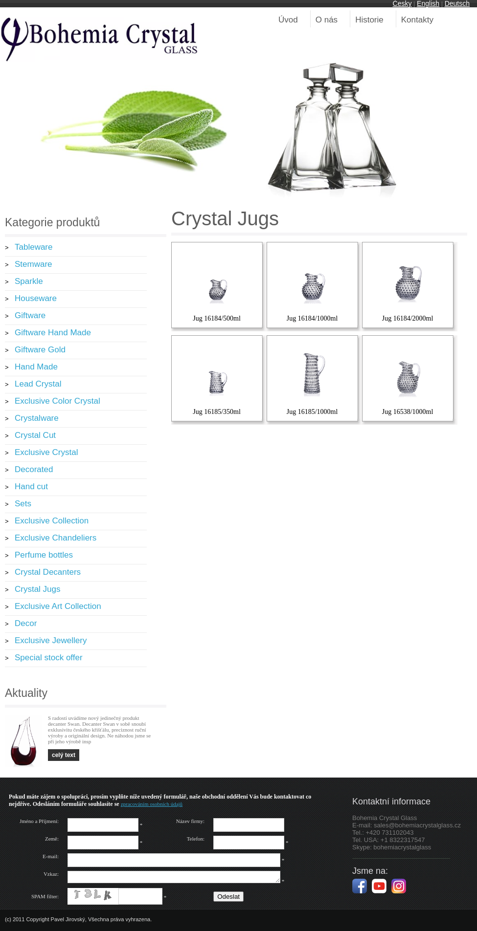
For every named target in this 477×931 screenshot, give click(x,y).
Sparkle (29, 281)
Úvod (288, 19)
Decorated (34, 469)
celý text (63, 755)
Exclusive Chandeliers (55, 537)
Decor (26, 623)
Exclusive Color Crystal (57, 401)
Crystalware (37, 418)
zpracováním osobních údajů (151, 804)
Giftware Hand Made (53, 332)
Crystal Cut (35, 435)
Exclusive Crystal (46, 452)
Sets (23, 503)
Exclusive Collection (52, 520)
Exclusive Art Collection (58, 606)
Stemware (33, 264)
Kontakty (417, 19)
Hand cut (31, 486)
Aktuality (26, 693)
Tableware (34, 247)
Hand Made (36, 366)
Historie (369, 19)
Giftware (30, 315)
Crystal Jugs (38, 589)
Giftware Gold (40, 349)
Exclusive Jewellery (51, 640)
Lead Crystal (38, 384)
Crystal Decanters (48, 572)
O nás (327, 19)
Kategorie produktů (52, 222)
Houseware (36, 298)
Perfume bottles (44, 555)
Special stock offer (49, 657)
